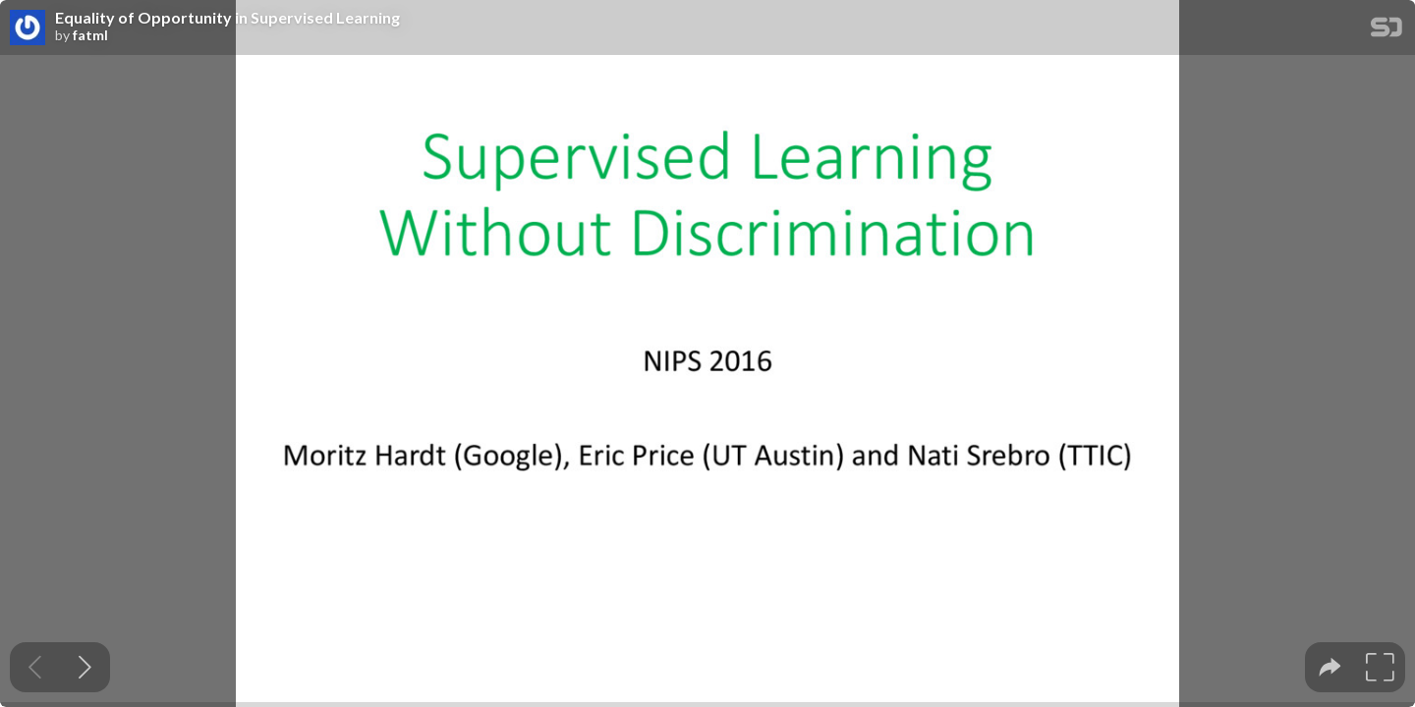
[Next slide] (85, 667)
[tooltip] (1330, 667)
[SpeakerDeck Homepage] (1386, 31)
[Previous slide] (35, 667)
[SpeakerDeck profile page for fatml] (27, 28)
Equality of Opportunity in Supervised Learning (227, 18)
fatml (90, 35)
